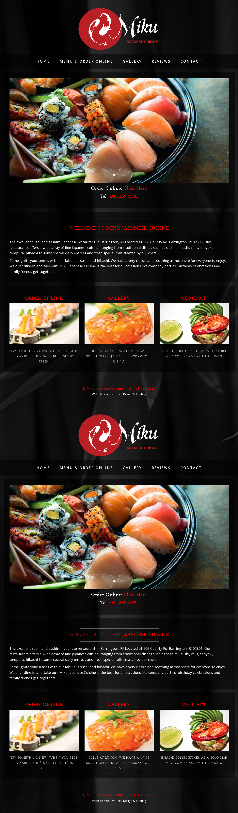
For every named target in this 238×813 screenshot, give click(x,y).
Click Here (135, 188)
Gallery (132, 61)
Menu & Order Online (86, 61)
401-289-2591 (123, 196)
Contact (191, 61)
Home (43, 61)
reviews (161, 61)
